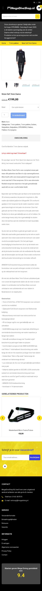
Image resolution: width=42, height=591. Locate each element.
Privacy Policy (6, 551)
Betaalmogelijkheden (9, 519)
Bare (8, 122)
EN (39, 2)
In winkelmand (18, 115)
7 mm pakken (14, 43)
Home (4, 43)
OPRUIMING (22, 127)
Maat (3, 107)
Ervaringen (5, 543)
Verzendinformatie (8, 516)
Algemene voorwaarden (10, 547)
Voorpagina (12, 130)
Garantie (5, 527)
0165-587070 (17, 497)
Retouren (5, 523)
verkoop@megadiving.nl (19, 500)
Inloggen (5, 539)
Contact (4, 555)
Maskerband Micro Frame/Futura (21, 430)
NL (34, 2)
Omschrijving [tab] (21, 138)
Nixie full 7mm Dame (29, 43)
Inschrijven (34, 457)
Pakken (30, 127)
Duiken (33, 124)
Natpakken (5, 127)
